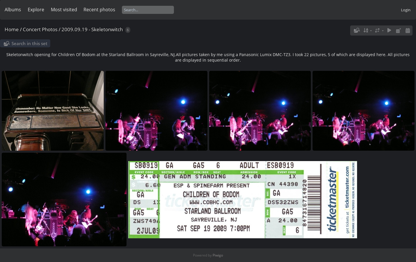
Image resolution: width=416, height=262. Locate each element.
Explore (36, 9)
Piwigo (218, 255)
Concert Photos (40, 29)
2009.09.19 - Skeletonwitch (92, 29)
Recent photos (99, 9)
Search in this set (29, 43)
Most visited (64, 9)
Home (12, 29)
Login (406, 9)
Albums (13, 9)
